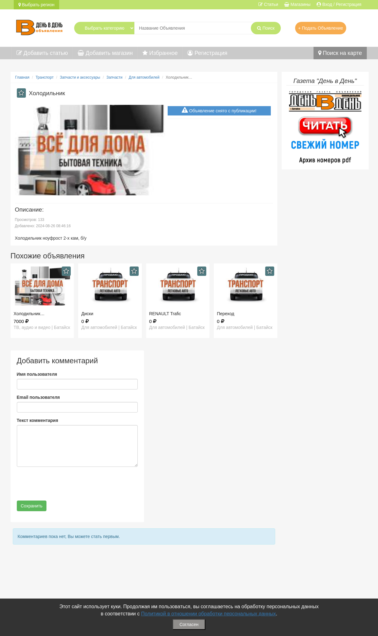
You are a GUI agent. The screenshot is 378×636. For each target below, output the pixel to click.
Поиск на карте (340, 53)
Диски (87, 313)
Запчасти (114, 77)
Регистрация (207, 53)
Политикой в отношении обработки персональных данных (208, 613)
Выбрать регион (36, 4)
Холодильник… (29, 313)
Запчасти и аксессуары (80, 77)
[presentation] (64, 484)
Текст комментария (37, 420)
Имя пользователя (37, 374)
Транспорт (45, 77)
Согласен (189, 624)
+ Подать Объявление (320, 28)
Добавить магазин (105, 53)
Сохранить (32, 505)
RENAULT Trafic (165, 313)
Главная (22, 77)
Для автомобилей (144, 77)
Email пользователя (38, 397)
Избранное (160, 53)
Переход (225, 313)
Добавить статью (42, 53)
